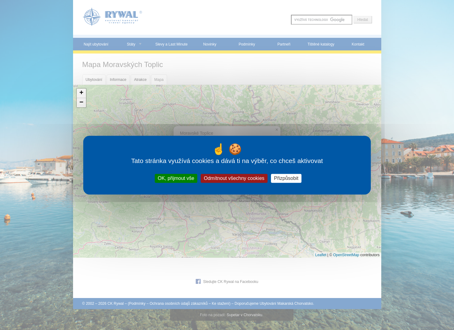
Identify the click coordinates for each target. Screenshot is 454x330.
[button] (81, 93)
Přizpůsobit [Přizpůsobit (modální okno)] (286, 178)
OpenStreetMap (346, 255)
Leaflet (320, 255)
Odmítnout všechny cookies (234, 178)
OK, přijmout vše (176, 178)
